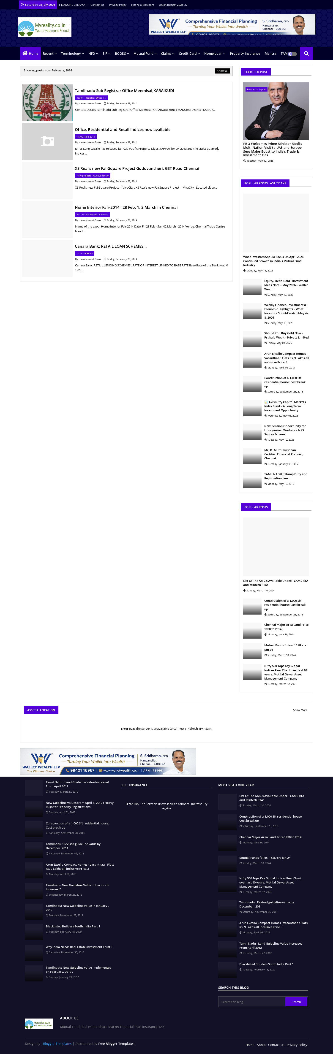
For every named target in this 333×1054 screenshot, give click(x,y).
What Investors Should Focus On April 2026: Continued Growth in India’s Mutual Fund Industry (273, 261)
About (261, 1045)
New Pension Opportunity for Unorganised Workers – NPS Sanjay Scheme (285, 430)
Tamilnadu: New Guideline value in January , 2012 (77, 908)
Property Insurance (245, 53)
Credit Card (188, 53)
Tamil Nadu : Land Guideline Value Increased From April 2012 (77, 784)
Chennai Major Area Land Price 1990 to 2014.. (286, 627)
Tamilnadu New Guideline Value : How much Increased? (77, 887)
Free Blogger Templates (116, 1043)
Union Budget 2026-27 (173, 5)
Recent (48, 53)
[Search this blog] (252, 1001)
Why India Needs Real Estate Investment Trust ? (79, 947)
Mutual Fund (143, 53)
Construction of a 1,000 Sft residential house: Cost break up (285, 382)
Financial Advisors (143, 5)
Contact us (97, 5)
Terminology (71, 53)
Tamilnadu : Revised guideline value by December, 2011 (73, 846)
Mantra (270, 53)
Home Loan (213, 53)
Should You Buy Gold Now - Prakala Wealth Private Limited (286, 335)
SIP (105, 53)
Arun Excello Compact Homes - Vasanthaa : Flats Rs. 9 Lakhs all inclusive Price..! (286, 358)
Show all (222, 71)
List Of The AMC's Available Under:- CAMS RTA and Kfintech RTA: (275, 583)
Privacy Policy (118, 5)
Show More (300, 710)
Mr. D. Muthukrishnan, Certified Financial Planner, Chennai (283, 454)
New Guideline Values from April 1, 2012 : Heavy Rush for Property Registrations (80, 805)
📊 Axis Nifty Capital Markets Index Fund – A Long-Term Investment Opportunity (285, 406)
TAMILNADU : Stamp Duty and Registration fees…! (285, 476)
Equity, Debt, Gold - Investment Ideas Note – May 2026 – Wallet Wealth (286, 285)
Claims (166, 53)
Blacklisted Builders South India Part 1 (73, 926)
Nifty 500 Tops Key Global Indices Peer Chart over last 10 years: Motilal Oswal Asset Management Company (285, 672)
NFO (91, 53)
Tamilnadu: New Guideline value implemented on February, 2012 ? (78, 969)
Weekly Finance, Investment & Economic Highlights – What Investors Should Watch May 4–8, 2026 (286, 311)
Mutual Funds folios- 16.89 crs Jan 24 (285, 647)
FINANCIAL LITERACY (72, 5)
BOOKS (120, 53)
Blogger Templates (57, 1043)
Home (33, 53)
